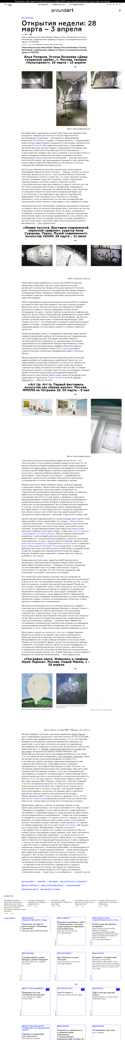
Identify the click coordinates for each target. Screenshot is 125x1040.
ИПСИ (83, 732)
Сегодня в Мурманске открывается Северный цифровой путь (37, 838)
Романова (37, 124)
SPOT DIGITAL (50, 1038)
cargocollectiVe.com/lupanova (53, 1037)
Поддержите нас (58, 4)
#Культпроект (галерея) (74, 817)
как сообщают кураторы (70, 692)
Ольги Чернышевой (31, 501)
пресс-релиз (40, 423)
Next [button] (75, 67)
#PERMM (54, 817)
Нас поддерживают (76, 4)
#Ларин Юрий (74, 821)
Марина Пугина (47, 44)
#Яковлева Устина (50, 825)
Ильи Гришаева (65, 327)
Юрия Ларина (78, 670)
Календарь (9, 854)
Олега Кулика (71, 498)
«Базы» (75, 732)
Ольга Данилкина (37, 44)
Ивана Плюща (77, 476)
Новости (8, 832)
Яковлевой (38, 119)
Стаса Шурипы (29, 488)
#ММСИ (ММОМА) (31, 821)
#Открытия (29, 817)
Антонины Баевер (46, 488)
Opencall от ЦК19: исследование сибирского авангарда (61, 838)
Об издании (43, 4)
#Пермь (42, 817)
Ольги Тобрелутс (81, 486)
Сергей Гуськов (58, 44)
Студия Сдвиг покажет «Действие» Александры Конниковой (108, 838)
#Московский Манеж (53, 821)
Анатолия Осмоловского (34, 498)
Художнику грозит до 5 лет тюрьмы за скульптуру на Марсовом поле (85, 838)
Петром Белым (54, 356)
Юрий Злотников (67, 761)
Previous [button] (67, 67)
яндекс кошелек (20, 1038)
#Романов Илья (30, 825)
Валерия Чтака (50, 501)
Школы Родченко (34, 734)
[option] (37, 80)
